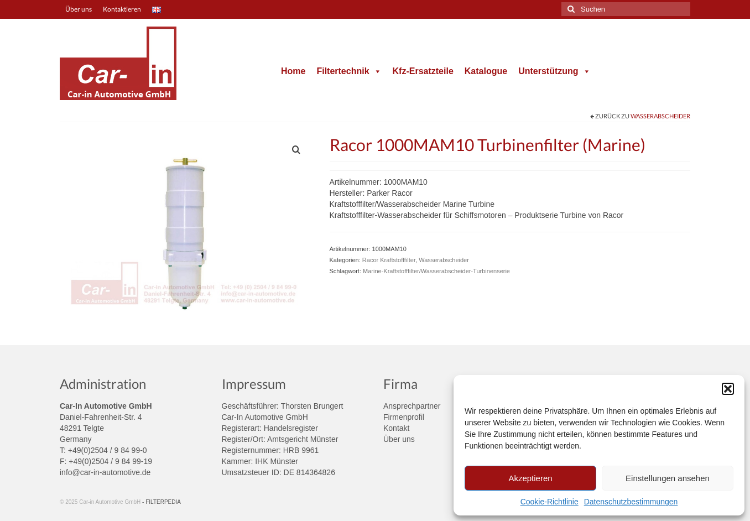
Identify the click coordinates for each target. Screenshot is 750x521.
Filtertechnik (348, 71)
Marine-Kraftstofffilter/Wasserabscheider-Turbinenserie (436, 271)
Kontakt (396, 428)
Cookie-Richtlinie (549, 501)
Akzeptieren (530, 478)
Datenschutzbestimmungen (631, 501)
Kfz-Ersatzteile (423, 71)
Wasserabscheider (660, 115)
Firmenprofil (403, 417)
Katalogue (486, 71)
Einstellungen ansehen (668, 478)
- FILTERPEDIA (161, 502)
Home (293, 71)
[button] (727, 388)
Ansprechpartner (412, 406)
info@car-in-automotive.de (105, 472)
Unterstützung (554, 71)
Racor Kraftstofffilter (388, 260)
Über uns (399, 439)
